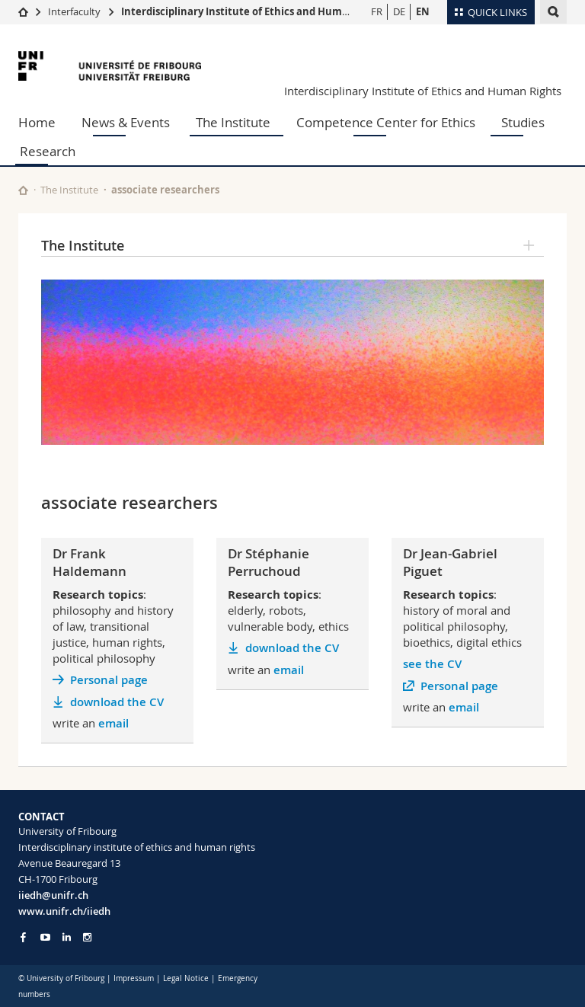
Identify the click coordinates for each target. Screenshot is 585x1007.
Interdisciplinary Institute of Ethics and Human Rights (254, 11)
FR (376, 11)
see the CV (432, 664)
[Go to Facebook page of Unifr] (23, 937)
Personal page (109, 680)
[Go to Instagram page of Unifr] (87, 937)
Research (47, 151)
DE (399, 11)
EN (423, 11)
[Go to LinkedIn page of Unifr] (66, 937)
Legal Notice (186, 978)
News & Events (126, 122)
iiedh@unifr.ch (53, 895)
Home (37, 122)
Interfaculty (74, 11)
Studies (523, 122)
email (113, 723)
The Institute (233, 122)
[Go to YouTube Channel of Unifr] (45, 937)
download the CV (117, 702)
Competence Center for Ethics (385, 122)
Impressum (133, 978)
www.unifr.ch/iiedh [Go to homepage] (64, 911)
